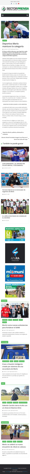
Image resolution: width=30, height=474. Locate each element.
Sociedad (4, 322)
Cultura (4, 402)
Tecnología (22, 361)
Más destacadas (6, 361)
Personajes (15, 402)
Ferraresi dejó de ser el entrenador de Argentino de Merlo (13, 190)
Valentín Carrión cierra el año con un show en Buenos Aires (14, 406)
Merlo (11, 361)
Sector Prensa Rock (23, 402)
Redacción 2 (12, 449)
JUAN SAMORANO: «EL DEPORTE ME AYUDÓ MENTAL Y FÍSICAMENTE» (13, 164)
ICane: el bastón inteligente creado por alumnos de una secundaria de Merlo (12, 366)
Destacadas (5, 319)
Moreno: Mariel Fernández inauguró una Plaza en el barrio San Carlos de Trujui (15, 138)
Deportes (4, 40)
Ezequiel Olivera (15, 49)
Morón (10, 319)
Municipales (15, 319)
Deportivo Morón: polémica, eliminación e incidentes (12, 133)
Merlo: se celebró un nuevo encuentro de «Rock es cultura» (14, 445)
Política (20, 319)
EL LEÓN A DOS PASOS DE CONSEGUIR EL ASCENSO (14, 217)
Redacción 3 (12, 330)
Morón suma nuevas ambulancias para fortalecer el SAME (15, 326)
